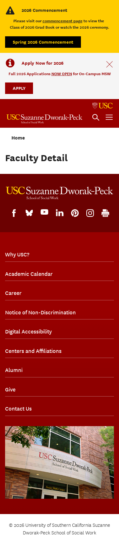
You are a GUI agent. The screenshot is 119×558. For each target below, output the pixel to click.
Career (13, 293)
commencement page (63, 20)
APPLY (19, 88)
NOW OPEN (61, 73)
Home (18, 138)
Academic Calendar (29, 274)
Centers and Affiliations (33, 351)
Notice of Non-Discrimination (40, 312)
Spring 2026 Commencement (43, 42)
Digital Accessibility (28, 331)
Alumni (14, 370)
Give (10, 389)
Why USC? (17, 254)
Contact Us (18, 408)
